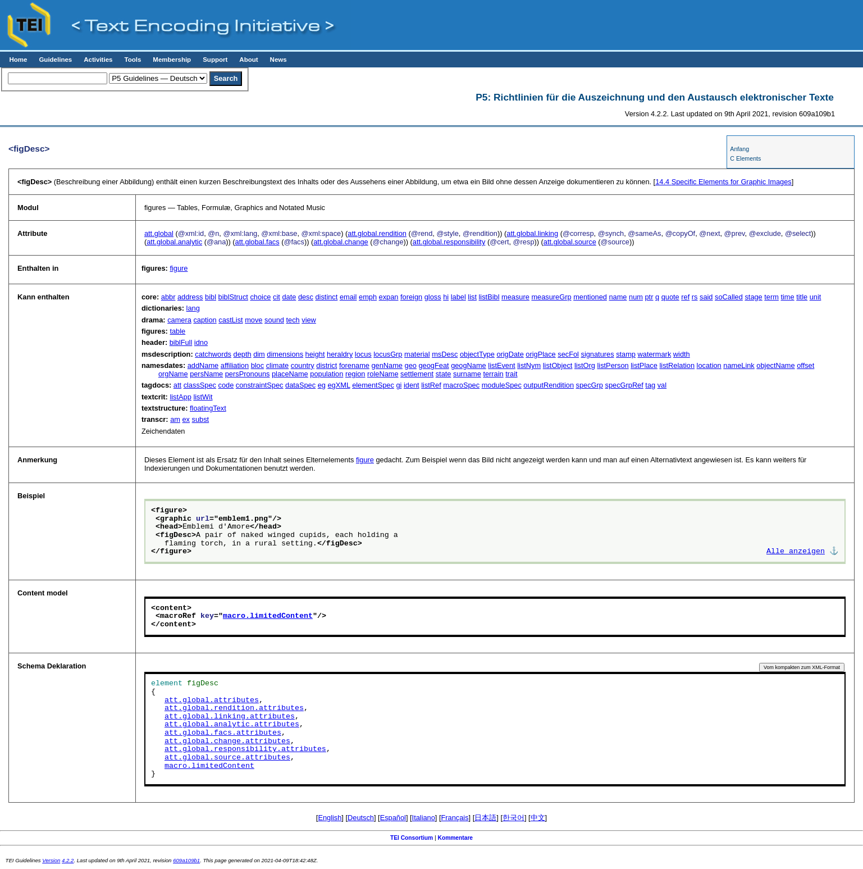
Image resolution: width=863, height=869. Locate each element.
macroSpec (461, 385)
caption (204, 320)
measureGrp (551, 297)
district (326, 365)
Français (455, 817)
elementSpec (373, 385)
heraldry (340, 354)
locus (363, 354)
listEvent (501, 365)
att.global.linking (532, 233)
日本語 (485, 817)
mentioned (590, 297)
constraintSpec (260, 385)
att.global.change (340, 242)
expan (389, 297)
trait (511, 374)
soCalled (729, 297)
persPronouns (247, 374)
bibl (210, 297)
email (348, 297)
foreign (411, 297)
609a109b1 (186, 860)
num (636, 297)
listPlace (644, 365)
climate (277, 365)
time (787, 297)
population (326, 374)
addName (203, 365)
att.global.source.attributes (227, 758)
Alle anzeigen (795, 552)
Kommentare (455, 838)
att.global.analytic (174, 242)
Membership (172, 59)
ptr (649, 297)
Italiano (423, 817)
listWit (202, 397)
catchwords (213, 354)
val (661, 385)
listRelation (677, 365)
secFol (568, 354)
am (175, 419)
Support (215, 59)
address (190, 297)
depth (243, 354)
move (253, 320)
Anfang (739, 148)
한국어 (513, 817)
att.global (158, 233)
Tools (132, 59)
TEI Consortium (411, 838)
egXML (338, 385)
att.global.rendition (377, 233)
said (706, 297)
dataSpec (300, 385)
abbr (168, 297)
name (618, 297)
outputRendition (548, 385)
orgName (173, 374)
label (458, 297)
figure (179, 268)
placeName (290, 374)
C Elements (745, 158)
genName (387, 365)
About (248, 59)
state (443, 374)
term (771, 297)
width (681, 354)
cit (276, 297)
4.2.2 (68, 860)
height (315, 354)
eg (322, 385)
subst (200, 419)
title (801, 297)
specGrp (589, 385)
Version (51, 860)
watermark (655, 354)
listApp (180, 397)
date (289, 297)
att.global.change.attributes (227, 741)
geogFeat (433, 365)
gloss (432, 297)
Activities (98, 59)
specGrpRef (624, 385)
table (177, 331)
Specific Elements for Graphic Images (723, 182)
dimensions (285, 354)
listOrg (584, 365)
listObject (558, 365)
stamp (626, 354)
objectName (775, 365)
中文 (538, 817)
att (177, 385)
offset (805, 365)
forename (354, 365)
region (355, 374)
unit (815, 297)
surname (467, 374)
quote (670, 297)
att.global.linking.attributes (230, 717)
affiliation (235, 365)
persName (206, 374)
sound (274, 320)
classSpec (200, 385)
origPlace (540, 354)
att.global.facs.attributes (223, 733)
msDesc (445, 354)
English (329, 817)
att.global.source (570, 242)
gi (398, 385)
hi (446, 297)
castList (230, 320)
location (709, 365)
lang (193, 308)
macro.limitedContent (268, 616)
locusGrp (387, 354)
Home (18, 59)
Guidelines (55, 59)
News (278, 59)
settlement (416, 374)
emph (368, 297)
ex (186, 419)
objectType (477, 354)
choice (260, 297)
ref (685, 297)
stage (753, 297)
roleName (382, 374)
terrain (493, 374)
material (417, 354)
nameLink (739, 365)
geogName (468, 365)
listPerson (612, 365)
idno (201, 342)
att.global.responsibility (449, 242)
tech (292, 320)
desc (305, 297)
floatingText (208, 408)
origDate (509, 354)
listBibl (489, 297)
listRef (431, 385)
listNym (529, 365)
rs (695, 297)
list (472, 297)
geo (411, 365)
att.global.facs (257, 242)
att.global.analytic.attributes (232, 725)
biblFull (181, 342)
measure (515, 297)
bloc (257, 365)
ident (411, 385)
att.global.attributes (212, 700)
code (226, 385)
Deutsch (361, 817)
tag (650, 385)
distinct (326, 297)
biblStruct (233, 297)
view (309, 320)
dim (259, 354)
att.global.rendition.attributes (234, 708)
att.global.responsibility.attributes (245, 749)
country (302, 365)
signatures (597, 354)
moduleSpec (502, 385)
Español (393, 817)
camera (179, 320)
